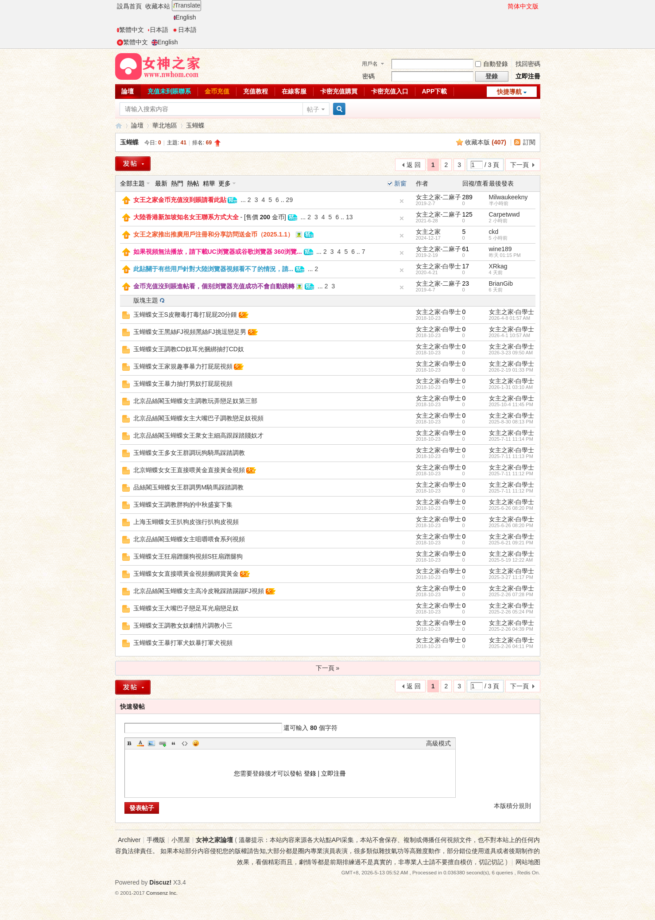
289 (467, 197)
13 (349, 217)
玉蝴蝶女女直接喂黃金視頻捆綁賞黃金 (186, 573)
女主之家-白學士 (438, 266)
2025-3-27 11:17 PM (511, 577)
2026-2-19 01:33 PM (511, 370)
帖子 (313, 109)
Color (140, 743)
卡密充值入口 (389, 91)
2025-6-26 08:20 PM (511, 508)
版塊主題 (145, 300)
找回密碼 (527, 63)
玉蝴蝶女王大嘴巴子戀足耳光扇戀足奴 (186, 608)
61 (465, 248)
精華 (209, 183)
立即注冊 (527, 76)
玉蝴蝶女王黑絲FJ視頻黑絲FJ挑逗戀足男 (189, 331)
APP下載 (434, 91)
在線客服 (294, 91)
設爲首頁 (129, 6)
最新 (161, 183)
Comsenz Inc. (162, 893)
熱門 (177, 183)
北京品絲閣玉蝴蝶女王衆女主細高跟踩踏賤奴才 (198, 435)
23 (465, 283)
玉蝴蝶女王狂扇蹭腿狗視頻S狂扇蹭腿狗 (188, 556)
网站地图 (527, 862)
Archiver (129, 839)
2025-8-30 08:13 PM (511, 421)
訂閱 (529, 142)
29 (289, 199)
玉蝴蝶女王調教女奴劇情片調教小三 (183, 625)
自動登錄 (491, 63)
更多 (224, 183)
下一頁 (519, 164)
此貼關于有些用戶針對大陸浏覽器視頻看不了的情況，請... (213, 268)
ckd (494, 231)
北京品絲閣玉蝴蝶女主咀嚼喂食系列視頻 (189, 539)
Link (162, 743)
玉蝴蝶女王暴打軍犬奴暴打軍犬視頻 (183, 642)
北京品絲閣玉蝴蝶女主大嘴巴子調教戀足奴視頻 (198, 418)
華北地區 (164, 125)
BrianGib (501, 283)
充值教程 (255, 91)
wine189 (500, 248)
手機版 (156, 839)
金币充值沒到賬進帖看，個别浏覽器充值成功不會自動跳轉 (214, 286)
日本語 (157, 29)
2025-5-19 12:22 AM (511, 560)
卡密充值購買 (338, 91)
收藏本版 (485, 142)
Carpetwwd (504, 214)
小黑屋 (180, 839)
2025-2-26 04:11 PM (511, 646)
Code (184, 743)
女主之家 (428, 231)
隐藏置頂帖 (401, 201)
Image (151, 743)
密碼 (368, 76)
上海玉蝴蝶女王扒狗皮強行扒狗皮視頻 (186, 521)
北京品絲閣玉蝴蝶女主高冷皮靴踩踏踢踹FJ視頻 (198, 590)
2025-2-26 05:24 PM (511, 611)
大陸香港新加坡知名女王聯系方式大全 (186, 217)
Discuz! (160, 882)
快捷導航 (509, 91)
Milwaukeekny (508, 197)
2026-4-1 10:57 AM (510, 335)
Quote (173, 743)
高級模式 (438, 743)
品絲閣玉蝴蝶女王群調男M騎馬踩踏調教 (188, 487)
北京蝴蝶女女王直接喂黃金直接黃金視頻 (189, 470)
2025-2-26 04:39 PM (511, 629)
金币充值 (217, 91)
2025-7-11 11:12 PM (511, 473)
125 (467, 214)
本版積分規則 (512, 805)
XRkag (498, 266)
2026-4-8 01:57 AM (510, 318)
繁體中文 (130, 29)
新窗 (400, 183)
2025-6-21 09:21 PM (511, 542)
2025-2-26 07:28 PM (511, 594)
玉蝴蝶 (195, 125)
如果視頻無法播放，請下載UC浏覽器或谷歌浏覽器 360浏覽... (217, 251)
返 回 (414, 164)
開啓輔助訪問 (503, 6)
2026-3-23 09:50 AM (511, 352)
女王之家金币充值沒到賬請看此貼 (179, 199)
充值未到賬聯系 (169, 91)
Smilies (195, 743)
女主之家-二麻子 (438, 197)
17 (465, 266)
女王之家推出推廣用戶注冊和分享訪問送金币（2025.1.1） (213, 234)
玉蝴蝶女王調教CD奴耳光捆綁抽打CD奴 (188, 349)
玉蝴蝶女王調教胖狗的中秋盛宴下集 (183, 504)
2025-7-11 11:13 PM (511, 456)
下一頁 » (328, 668)
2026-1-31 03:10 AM (511, 387)
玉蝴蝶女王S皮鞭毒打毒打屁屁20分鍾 (185, 314)
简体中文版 (523, 6)
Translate (187, 5)
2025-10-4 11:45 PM (511, 404)
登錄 (310, 773)
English (185, 17)
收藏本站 (157, 6)
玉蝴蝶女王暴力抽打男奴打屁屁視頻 (183, 383)
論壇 (127, 91)
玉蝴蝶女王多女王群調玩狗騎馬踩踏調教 (189, 452)
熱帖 (193, 183)
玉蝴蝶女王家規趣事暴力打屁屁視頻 (183, 366)
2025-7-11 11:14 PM (511, 439)
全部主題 (132, 183)
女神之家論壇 (118, 125)
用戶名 (370, 64)
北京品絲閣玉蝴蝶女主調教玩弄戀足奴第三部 (195, 400)
